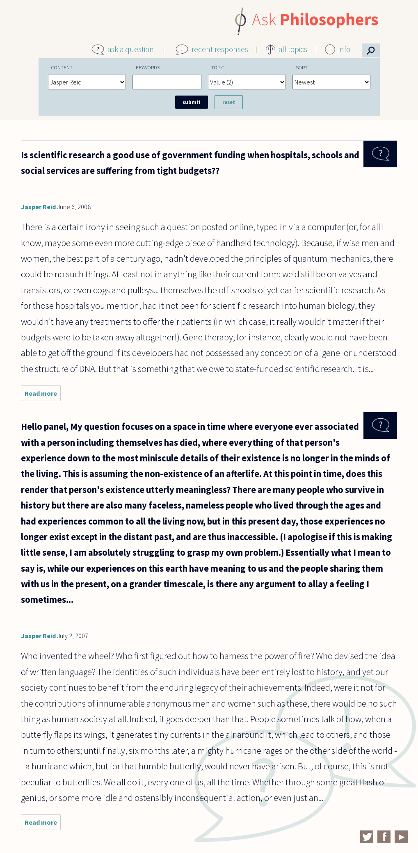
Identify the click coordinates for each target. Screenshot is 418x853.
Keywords (148, 67)
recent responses (220, 49)
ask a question (130, 49)
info (344, 49)
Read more (43, 395)
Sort (302, 67)
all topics (293, 49)
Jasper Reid (38, 207)
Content (62, 67)
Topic (217, 67)
